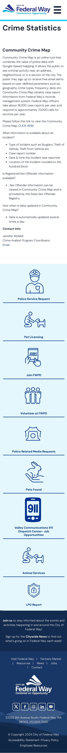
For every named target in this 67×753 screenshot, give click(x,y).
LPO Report (34, 604)
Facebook (25, 707)
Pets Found (34, 489)
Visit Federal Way (22, 659)
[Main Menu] (57, 9)
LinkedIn (42, 707)
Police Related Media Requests (34, 451)
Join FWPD (33, 375)
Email (6, 245)
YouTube (51, 707)
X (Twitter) (16, 707)
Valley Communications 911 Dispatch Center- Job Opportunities (34, 531)
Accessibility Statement (23, 740)
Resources (23, 663)
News (40, 663)
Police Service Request (34, 299)
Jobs (54, 663)
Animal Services (33, 573)
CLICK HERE (26, 126)
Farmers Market (51, 659)
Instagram (33, 707)
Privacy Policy (50, 740)
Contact (36, 667)
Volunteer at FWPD (33, 413)
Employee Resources (33, 745)
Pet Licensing (33, 337)
